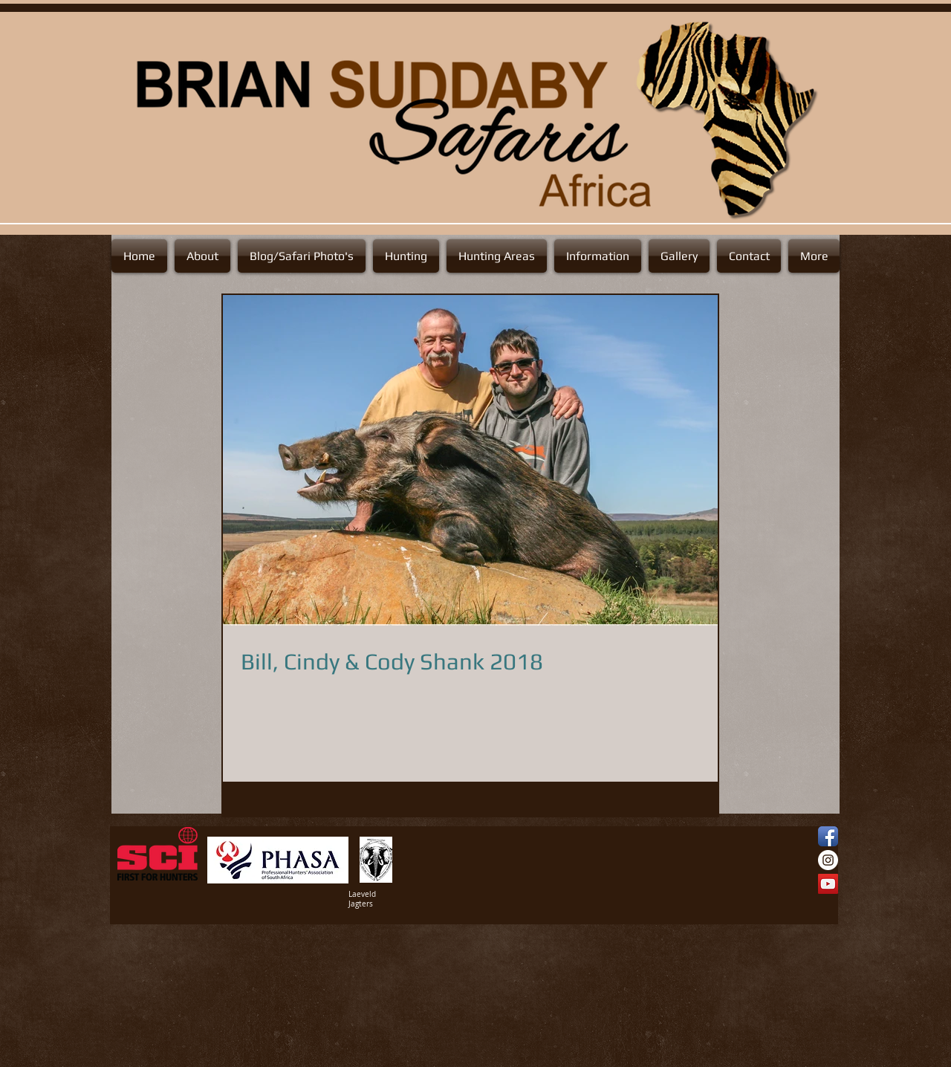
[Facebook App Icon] (828, 836)
